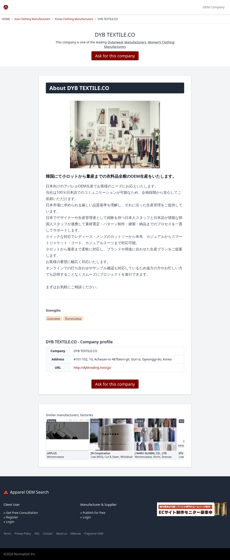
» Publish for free (92, 513)
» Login (9, 522)
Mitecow (76, 533)
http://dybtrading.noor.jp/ (92, 367)
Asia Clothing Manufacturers (32, 19)
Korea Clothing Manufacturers (74, 19)
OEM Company (214, 7)
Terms (7, 533)
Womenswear (73, 318)
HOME (6, 19)
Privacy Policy (23, 533)
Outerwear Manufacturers (127, 42)
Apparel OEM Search (26, 492)
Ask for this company (115, 55)
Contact (47, 533)
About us (61, 533)
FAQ (36, 533)
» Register (11, 517)
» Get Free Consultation (21, 513)
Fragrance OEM (93, 533)
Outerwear (54, 318)
